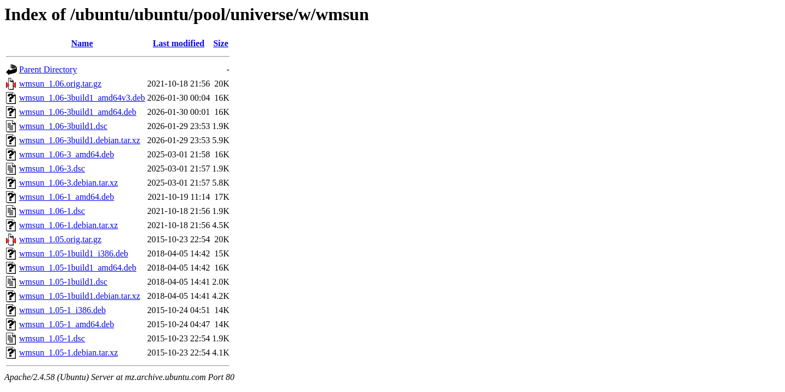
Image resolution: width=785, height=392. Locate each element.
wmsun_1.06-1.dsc (52, 211)
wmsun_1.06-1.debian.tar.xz (68, 225)
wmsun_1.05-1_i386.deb (62, 310)
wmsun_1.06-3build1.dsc (63, 126)
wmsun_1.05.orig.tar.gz (60, 239)
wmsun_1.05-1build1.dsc (63, 281)
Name (82, 43)
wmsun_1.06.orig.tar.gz (60, 83)
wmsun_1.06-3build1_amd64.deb (77, 112)
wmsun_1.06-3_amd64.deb (66, 154)
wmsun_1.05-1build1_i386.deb (73, 253)
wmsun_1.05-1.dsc (52, 338)
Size (220, 43)
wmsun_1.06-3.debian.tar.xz (68, 182)
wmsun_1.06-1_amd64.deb (66, 196)
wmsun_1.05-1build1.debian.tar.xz (79, 296)
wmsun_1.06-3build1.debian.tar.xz (79, 140)
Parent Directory (48, 69)
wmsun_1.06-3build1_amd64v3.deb (82, 97)
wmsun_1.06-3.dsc (52, 168)
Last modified (178, 43)
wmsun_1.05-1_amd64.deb (66, 324)
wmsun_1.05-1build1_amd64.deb (77, 267)
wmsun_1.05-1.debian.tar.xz (68, 352)
